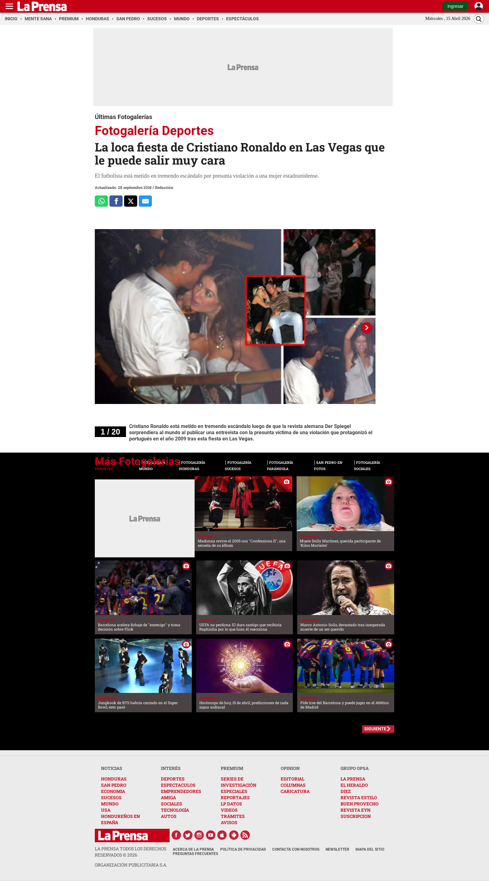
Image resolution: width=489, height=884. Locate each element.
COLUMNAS (293, 785)
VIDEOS (229, 810)
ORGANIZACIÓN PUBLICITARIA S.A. (131, 865)
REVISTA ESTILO (359, 797)
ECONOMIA (113, 791)
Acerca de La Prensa (193, 849)
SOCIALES (171, 804)
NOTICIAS (111, 768)
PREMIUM (232, 768)
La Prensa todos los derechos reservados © (130, 852)
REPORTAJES (235, 797)
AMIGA (168, 797)
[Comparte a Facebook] (116, 201)
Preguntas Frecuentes (195, 854)
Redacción (164, 187)
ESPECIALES (234, 791)
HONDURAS (114, 779)
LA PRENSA (353, 779)
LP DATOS (231, 804)
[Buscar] (479, 19)
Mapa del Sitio (370, 849)
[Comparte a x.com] (130, 201)
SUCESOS (111, 797)
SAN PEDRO (113, 785)
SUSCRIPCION (356, 816)
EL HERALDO (354, 785)
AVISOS (229, 822)
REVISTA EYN (355, 810)
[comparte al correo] (145, 201)
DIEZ (346, 791)
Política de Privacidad (243, 849)
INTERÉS (171, 768)
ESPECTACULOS (178, 785)
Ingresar (455, 6)
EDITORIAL (292, 779)
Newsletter (337, 849)
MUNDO (110, 804)
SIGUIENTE (375, 728)
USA (105, 810)
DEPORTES (173, 779)
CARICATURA (295, 791)
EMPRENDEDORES (181, 791)
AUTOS (169, 816)
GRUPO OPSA (355, 768)
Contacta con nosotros (295, 849)
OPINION (290, 768)
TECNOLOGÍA (175, 810)
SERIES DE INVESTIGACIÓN (238, 782)
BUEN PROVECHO (360, 804)
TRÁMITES (233, 816)
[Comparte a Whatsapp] (101, 201)
